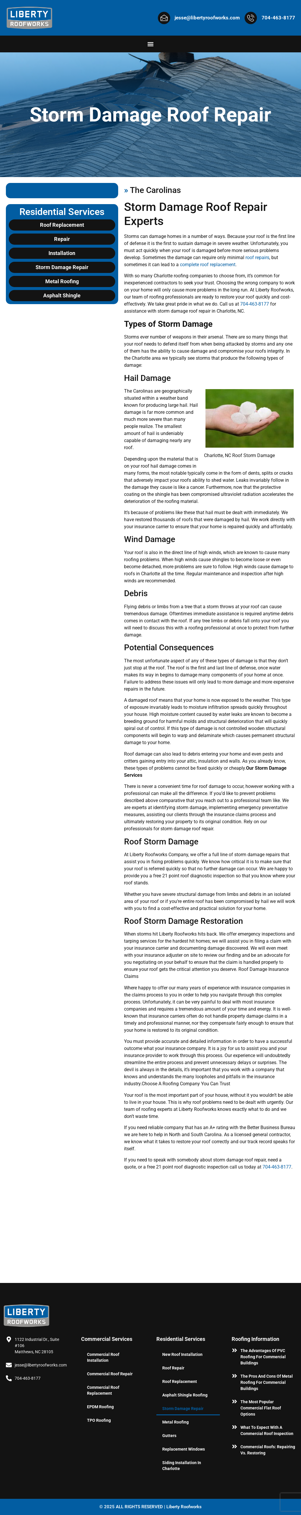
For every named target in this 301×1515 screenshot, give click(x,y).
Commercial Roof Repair (110, 1373)
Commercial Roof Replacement (103, 1390)
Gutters (169, 1435)
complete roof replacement (207, 264)
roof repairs (257, 257)
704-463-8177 (254, 304)
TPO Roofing (99, 1420)
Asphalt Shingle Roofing (185, 1395)
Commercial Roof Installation (103, 1357)
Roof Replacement (179, 1381)
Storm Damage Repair (182, 1408)
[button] (150, 44)
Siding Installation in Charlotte (181, 1465)
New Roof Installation (182, 1354)
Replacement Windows (183, 1449)
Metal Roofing (175, 1422)
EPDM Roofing (100, 1406)
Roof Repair (173, 1368)
